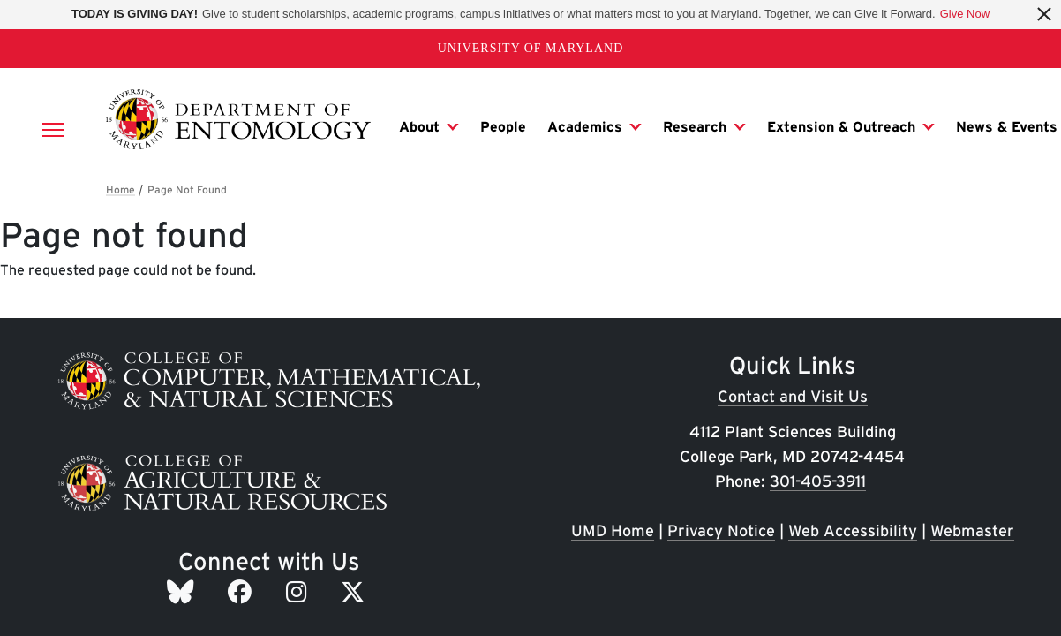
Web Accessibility (852, 530)
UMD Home (612, 530)
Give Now (965, 13)
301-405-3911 (818, 481)
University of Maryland (531, 48)
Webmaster (972, 530)
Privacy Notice (721, 530)
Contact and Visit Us (793, 396)
